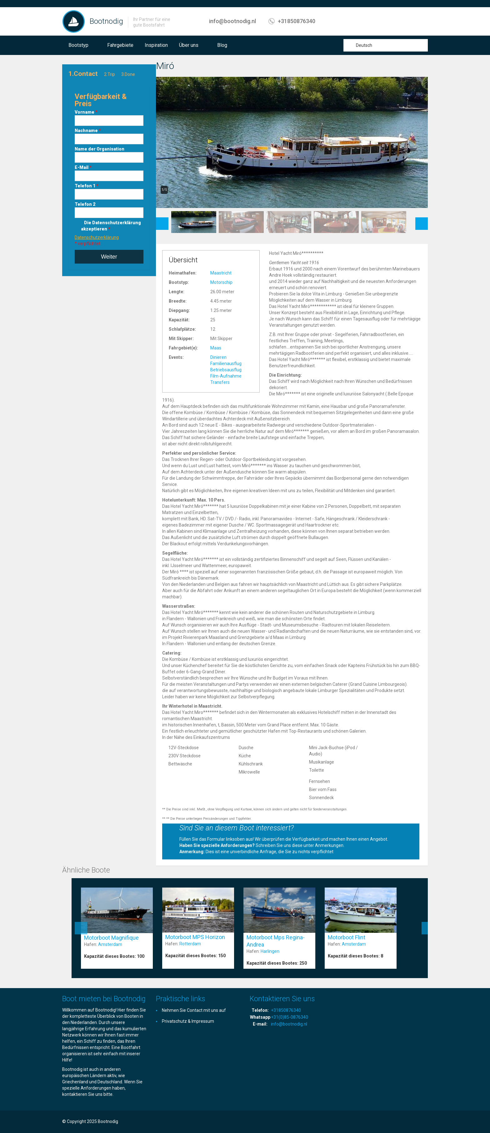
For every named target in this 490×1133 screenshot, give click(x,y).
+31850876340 (296, 21)
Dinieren (218, 357)
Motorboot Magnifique (111, 937)
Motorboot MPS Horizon (195, 937)
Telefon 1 (86, 185)
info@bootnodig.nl (232, 21)
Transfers (220, 382)
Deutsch (364, 45)
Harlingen (270, 951)
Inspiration (156, 45)
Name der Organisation (99, 148)
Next (422, 220)
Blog (222, 45)
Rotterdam (190, 943)
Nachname (88, 130)
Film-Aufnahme (226, 376)
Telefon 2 (85, 204)
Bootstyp (78, 45)
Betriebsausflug (226, 369)
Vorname (86, 112)
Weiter (109, 257)
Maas (215, 347)
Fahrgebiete (120, 45)
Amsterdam (110, 944)
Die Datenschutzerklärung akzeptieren (111, 225)
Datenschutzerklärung (97, 237)
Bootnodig (106, 21)
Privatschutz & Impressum (188, 1021)
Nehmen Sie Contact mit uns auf (194, 1010)
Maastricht (221, 272)
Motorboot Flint (346, 937)
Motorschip (221, 282)
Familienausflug (226, 363)
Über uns (188, 45)
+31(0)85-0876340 (289, 1017)
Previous (162, 220)
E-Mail (83, 167)
